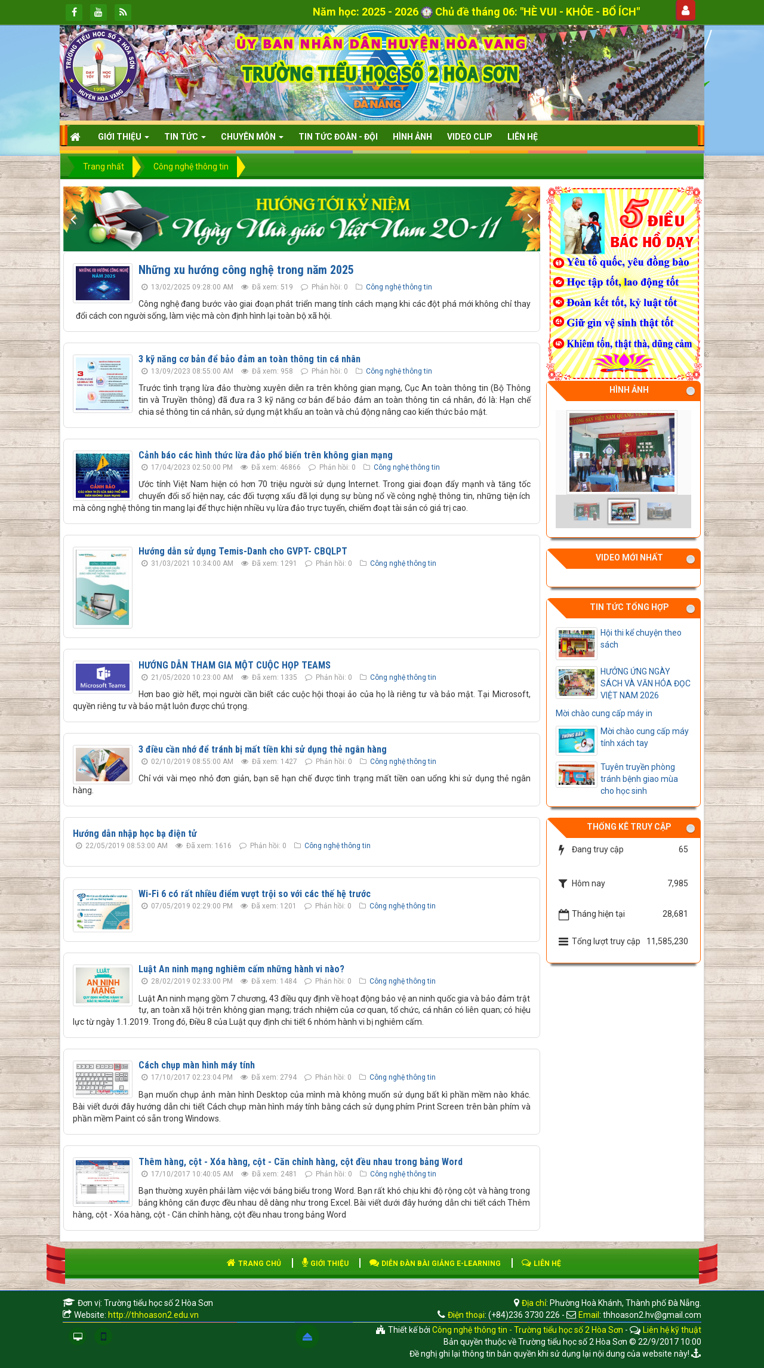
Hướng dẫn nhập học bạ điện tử (135, 833)
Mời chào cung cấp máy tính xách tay (644, 737)
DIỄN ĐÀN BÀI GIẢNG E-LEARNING (435, 1263)
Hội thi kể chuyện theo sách (641, 638)
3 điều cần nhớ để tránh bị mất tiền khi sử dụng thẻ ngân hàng (262, 749)
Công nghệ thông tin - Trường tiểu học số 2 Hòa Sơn (527, 1330)
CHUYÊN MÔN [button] (252, 140)
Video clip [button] (469, 136)
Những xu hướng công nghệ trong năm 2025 (246, 270)
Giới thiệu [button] (123, 140)
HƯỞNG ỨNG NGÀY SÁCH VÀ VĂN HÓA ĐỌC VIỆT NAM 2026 (645, 683)
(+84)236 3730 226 (524, 1315)
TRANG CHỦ (254, 1263)
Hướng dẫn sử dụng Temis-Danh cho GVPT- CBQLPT (242, 551)
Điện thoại (466, 1315)
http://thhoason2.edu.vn (153, 1315)
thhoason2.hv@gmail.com (652, 1315)
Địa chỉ (533, 1303)
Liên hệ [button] (522, 136)
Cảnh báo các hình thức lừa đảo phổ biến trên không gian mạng (265, 455)
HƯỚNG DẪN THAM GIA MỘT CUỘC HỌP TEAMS (234, 665)
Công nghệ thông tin (399, 287)
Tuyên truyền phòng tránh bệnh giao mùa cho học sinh (639, 779)
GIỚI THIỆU (325, 1263)
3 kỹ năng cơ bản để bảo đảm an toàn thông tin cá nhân (249, 359)
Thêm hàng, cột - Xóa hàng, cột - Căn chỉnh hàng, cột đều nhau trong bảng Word (300, 1161)
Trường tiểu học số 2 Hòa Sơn (158, 1303)
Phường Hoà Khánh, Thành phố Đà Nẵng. (625, 1303)
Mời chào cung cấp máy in (604, 713)
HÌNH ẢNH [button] (412, 136)
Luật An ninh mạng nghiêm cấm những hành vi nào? (241, 969)
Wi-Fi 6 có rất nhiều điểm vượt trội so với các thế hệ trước (254, 893)
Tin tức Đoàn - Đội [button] (338, 136)
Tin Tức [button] (185, 140)
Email (588, 1315)
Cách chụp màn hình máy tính (196, 1065)
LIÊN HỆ (541, 1263)
